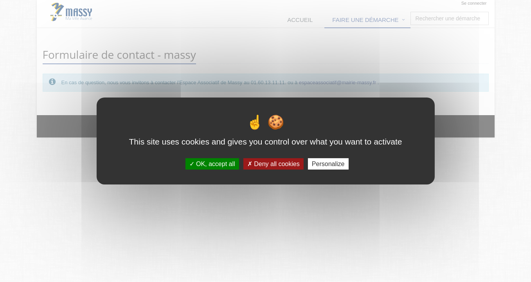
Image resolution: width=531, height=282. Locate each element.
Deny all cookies (273, 164)
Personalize (328, 164)
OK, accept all (212, 164)
